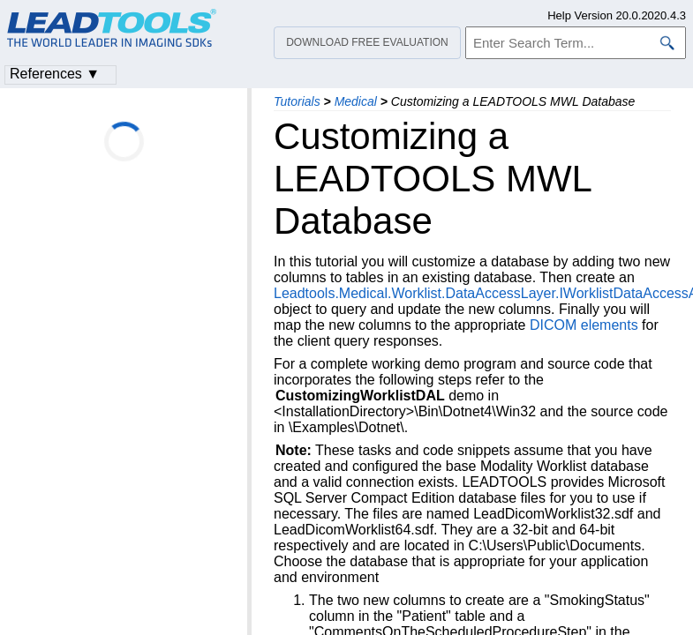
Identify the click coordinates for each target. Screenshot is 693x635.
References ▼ (55, 73)
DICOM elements (584, 325)
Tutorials (297, 101)
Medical (356, 101)
